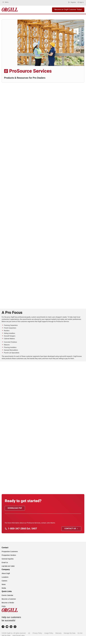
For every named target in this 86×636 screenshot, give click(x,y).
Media (4, 587)
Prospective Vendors (9, 554)
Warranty (58, 632)
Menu (5, 2)
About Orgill (6, 573)
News (4, 584)
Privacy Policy (37, 632)
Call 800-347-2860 (8, 565)
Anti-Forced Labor (19, 635)
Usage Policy (48, 632)
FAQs (4, 606)
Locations (5, 576)
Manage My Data (69, 632)
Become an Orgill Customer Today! (68, 9)
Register (71, 2)
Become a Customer (9, 598)
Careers (4, 580)
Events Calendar (7, 595)
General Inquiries (8, 558)
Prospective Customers (10, 551)
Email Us (5, 562)
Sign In (80, 2)
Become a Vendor (8, 602)
